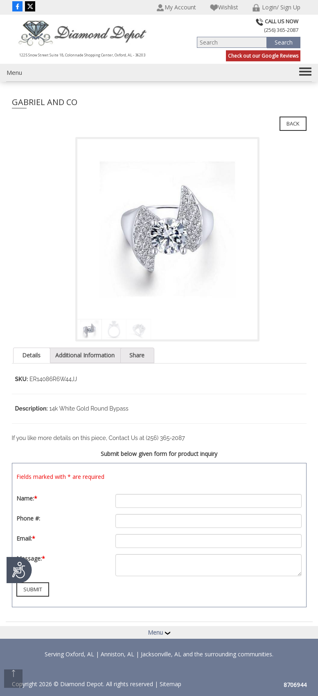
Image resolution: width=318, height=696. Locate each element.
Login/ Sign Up (276, 7)
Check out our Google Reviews (263, 55)
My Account (176, 7)
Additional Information (85, 355)
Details (31, 355)
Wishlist (224, 7)
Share (136, 355)
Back (293, 123)
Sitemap (170, 684)
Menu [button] (159, 632)
